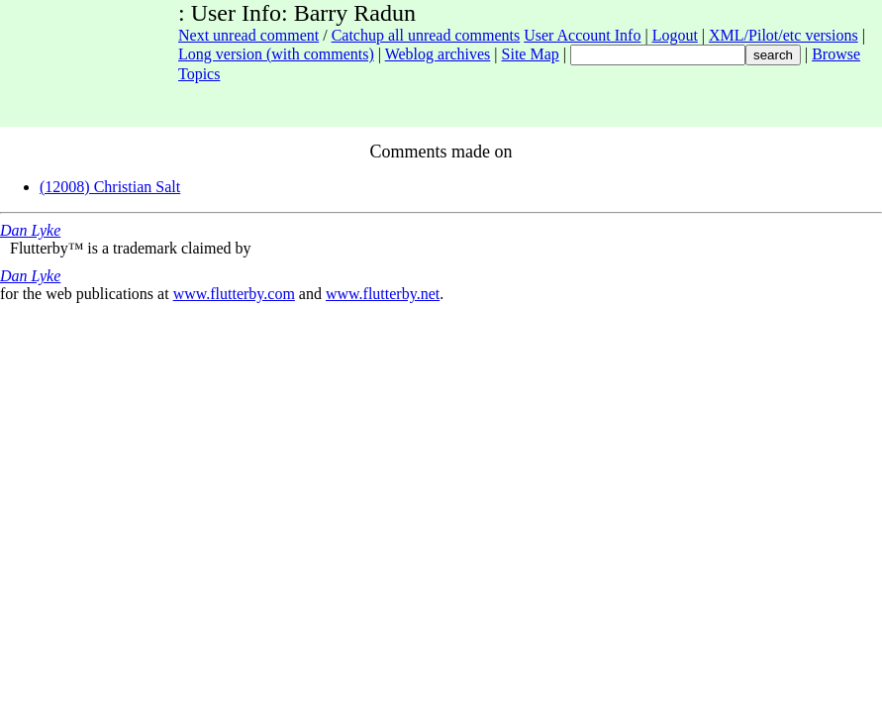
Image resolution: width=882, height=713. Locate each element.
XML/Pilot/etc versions (783, 35)
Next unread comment (248, 35)
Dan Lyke (30, 230)
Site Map (530, 54)
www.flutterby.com (234, 293)
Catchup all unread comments (426, 35)
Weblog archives (438, 54)
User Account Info (582, 35)
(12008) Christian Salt (110, 186)
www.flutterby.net (383, 293)
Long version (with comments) (276, 54)
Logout (675, 35)
